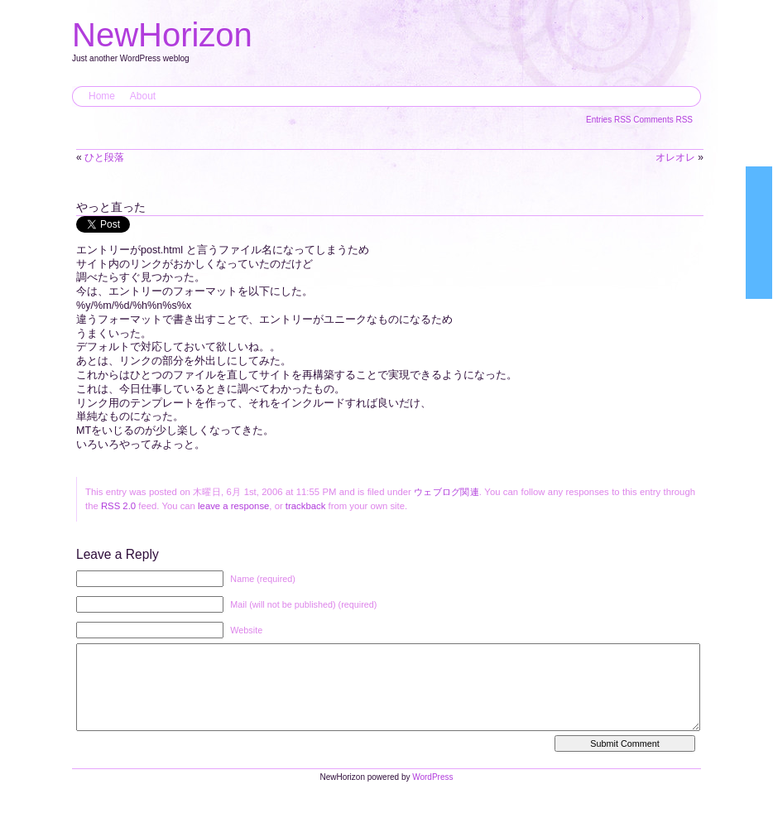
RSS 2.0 (118, 506)
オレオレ (675, 157)
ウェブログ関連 (446, 492)
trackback (305, 506)
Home (102, 96)
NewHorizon (162, 35)
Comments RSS (663, 119)
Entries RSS (609, 119)
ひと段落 (104, 157)
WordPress (432, 793)
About (143, 96)
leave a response (233, 506)
